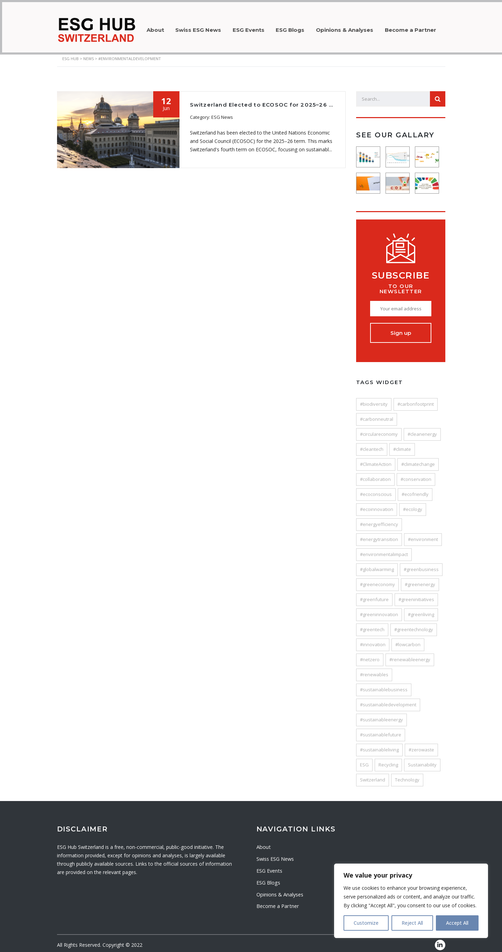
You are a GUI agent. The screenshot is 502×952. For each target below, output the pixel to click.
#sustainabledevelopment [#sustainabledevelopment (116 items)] (388, 700)
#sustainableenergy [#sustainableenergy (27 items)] (381, 715)
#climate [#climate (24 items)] (402, 445)
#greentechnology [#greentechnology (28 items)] (413, 625)
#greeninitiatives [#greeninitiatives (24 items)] (416, 595)
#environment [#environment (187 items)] (423, 535)
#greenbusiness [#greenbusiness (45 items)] (421, 565)
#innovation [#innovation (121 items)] (373, 640)
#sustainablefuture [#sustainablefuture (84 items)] (380, 730)
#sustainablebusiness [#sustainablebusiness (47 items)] (384, 685)
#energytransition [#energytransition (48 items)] (379, 535)
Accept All (457, 922)
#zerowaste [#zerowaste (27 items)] (421, 745)
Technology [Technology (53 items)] (407, 775)
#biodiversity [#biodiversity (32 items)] (374, 400)
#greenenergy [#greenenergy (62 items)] (420, 580)
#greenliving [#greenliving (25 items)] (421, 610)
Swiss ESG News (202, 27)
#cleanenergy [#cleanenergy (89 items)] (422, 430)
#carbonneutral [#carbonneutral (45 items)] (376, 415)
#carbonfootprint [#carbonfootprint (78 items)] (415, 400)
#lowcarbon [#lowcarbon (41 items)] (407, 640)
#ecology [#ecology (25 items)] (412, 505)
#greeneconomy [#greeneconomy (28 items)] (377, 580)
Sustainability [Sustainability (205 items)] (422, 760)
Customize (366, 922)
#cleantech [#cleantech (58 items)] (371, 445)
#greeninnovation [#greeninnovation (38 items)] (379, 610)
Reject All (412, 922)
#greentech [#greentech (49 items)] (372, 625)
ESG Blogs (299, 27)
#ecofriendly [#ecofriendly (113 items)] (415, 490)
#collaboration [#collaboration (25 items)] (375, 475)
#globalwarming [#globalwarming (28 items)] (377, 565)
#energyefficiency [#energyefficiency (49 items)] (379, 520)
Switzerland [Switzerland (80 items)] (372, 775)
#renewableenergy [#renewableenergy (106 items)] (409, 655)
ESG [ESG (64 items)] (364, 760)
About (156, 27)
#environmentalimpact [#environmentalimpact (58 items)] (384, 550)
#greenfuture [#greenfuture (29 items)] (374, 595)
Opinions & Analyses (356, 27)
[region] (411, 901)
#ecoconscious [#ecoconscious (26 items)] (376, 490)
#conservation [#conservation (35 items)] (416, 475)
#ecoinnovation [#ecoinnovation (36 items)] (376, 505)
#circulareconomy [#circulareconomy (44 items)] (379, 430)
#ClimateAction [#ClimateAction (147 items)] (375, 460)
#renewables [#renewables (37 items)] (374, 670)
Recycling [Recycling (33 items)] (388, 760)
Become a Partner (424, 27)
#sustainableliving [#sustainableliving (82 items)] (379, 745)
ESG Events (255, 27)
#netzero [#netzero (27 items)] (370, 655)
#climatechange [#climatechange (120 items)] (418, 460)
